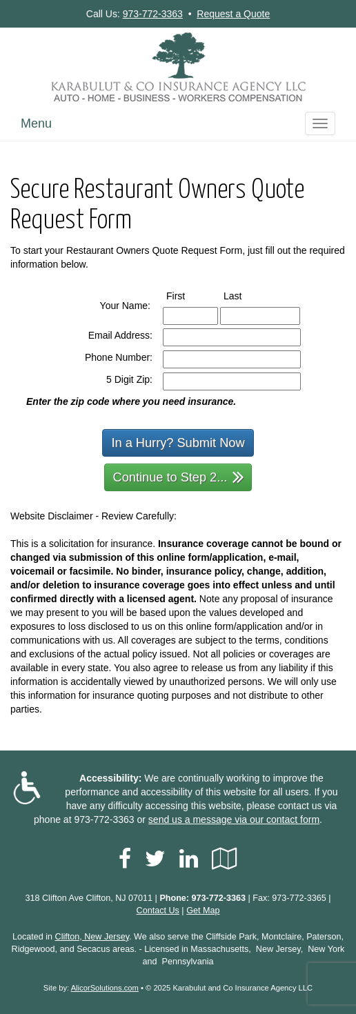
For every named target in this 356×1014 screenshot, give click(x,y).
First (188, 295)
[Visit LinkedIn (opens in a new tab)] (188, 858)
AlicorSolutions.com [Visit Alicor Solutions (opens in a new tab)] (105, 988)
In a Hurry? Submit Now (177, 443)
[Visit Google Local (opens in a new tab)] (224, 858)
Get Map (202, 910)
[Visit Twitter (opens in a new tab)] (155, 858)
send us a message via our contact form (233, 819)
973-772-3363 (153, 13)
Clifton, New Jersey (92, 937)
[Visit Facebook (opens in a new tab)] (125, 858)
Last (245, 295)
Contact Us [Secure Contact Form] (158, 910)
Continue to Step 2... (179, 476)
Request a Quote (233, 13)
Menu (36, 123)
